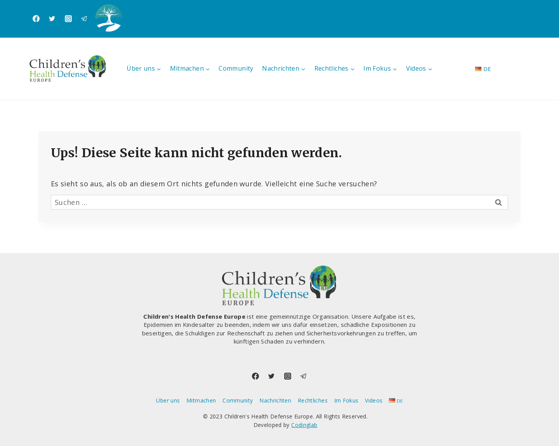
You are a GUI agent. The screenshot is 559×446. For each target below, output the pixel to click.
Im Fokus (346, 400)
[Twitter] (52, 19)
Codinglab (304, 425)
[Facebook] (36, 19)
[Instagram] (68, 19)
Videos (373, 400)
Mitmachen (201, 400)
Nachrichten (275, 400)
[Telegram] (84, 19)
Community (236, 68)
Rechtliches (313, 400)
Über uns (168, 400)
